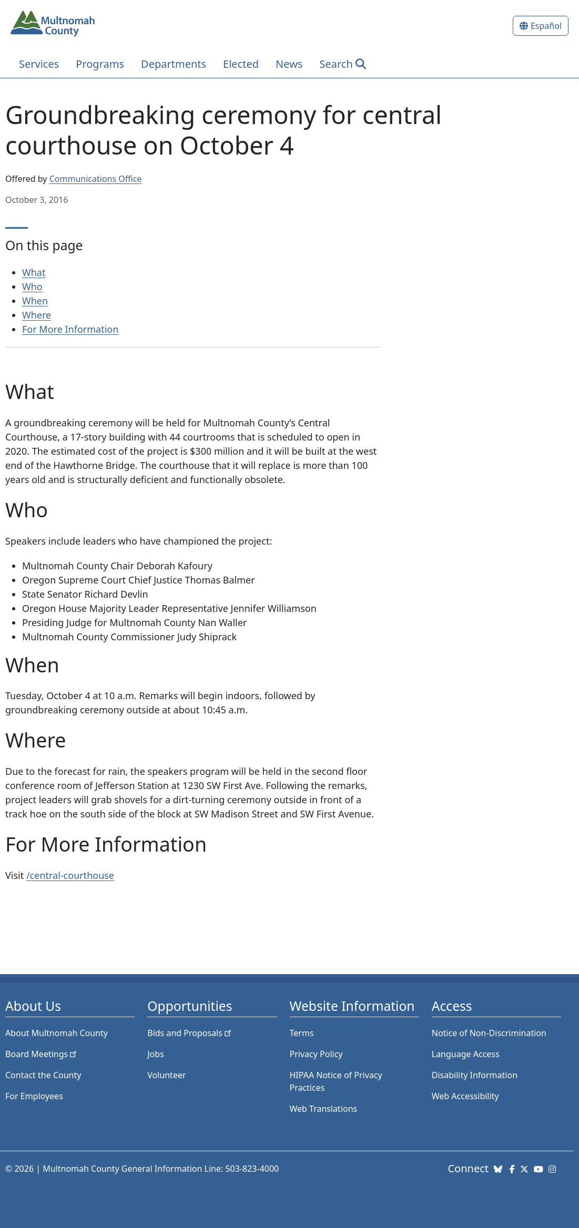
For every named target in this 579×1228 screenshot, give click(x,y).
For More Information (70, 329)
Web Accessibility (465, 1096)
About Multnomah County (56, 1033)
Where (36, 315)
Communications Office (95, 179)
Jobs (155, 1054)
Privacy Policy (316, 1054)
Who (32, 286)
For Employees (34, 1096)
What (33, 272)
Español (546, 26)
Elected (241, 64)
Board (41, 1054)
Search (335, 64)
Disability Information (474, 1075)
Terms (302, 1033)
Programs (100, 64)
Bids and (190, 1033)
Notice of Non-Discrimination (489, 1033)
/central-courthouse (70, 875)
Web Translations (324, 1108)
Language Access (466, 1054)
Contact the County (43, 1075)
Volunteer (166, 1075)
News (289, 64)
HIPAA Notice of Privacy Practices (336, 1081)
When (35, 300)
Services (39, 64)
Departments (173, 64)
